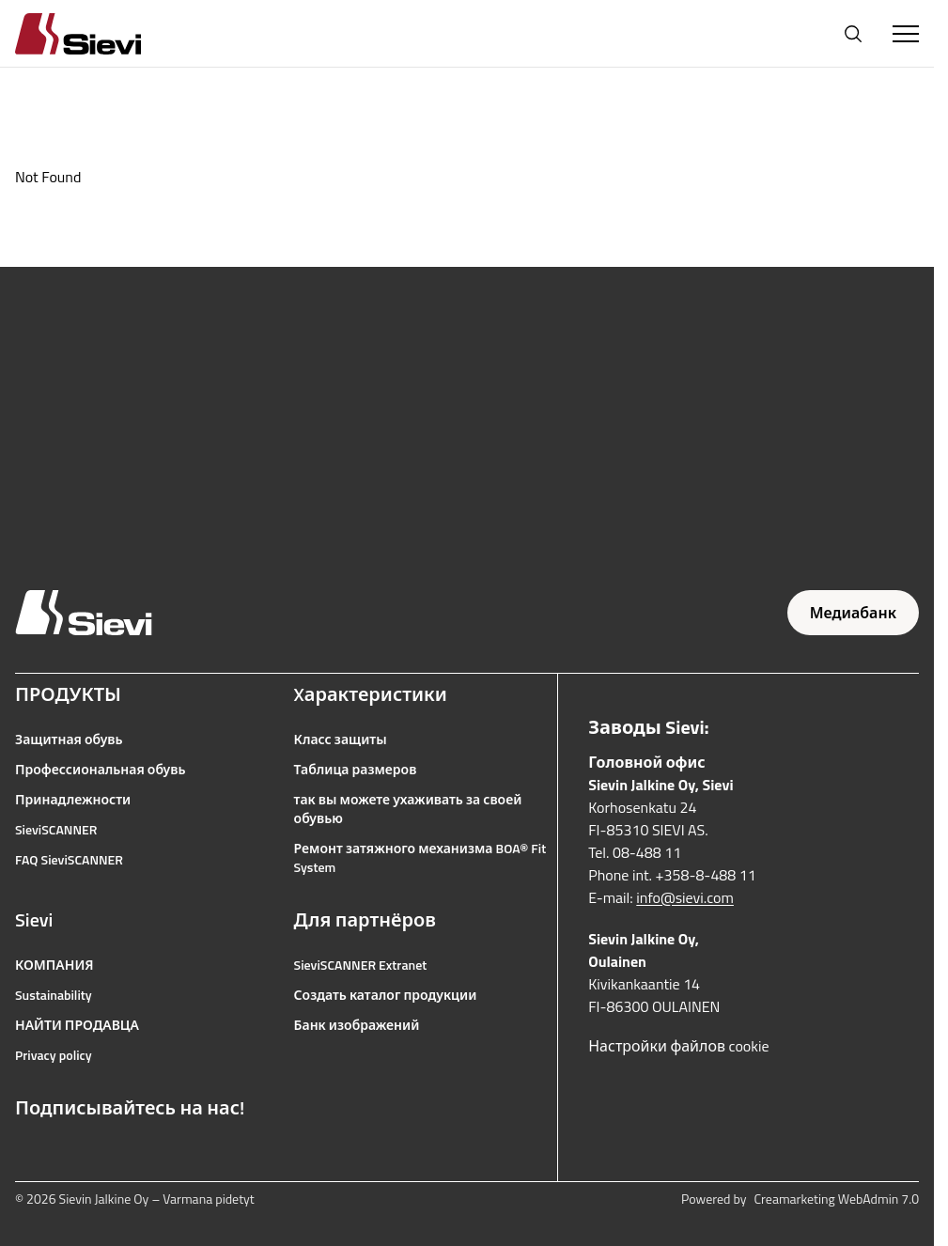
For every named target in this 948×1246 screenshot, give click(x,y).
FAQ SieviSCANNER (69, 859)
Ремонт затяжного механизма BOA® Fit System (420, 858)
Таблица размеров (355, 769)
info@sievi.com (685, 897)
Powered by (800, 1199)
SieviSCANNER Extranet (360, 965)
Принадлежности (73, 799)
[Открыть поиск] (853, 34)
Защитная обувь (69, 739)
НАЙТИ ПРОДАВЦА (77, 1025)
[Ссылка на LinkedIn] (148, 1153)
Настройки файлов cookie (678, 1046)
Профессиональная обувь (100, 769)
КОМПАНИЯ (54, 965)
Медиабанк (853, 612)
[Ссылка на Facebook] (24, 1153)
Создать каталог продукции (385, 995)
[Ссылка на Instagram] (65, 1153)
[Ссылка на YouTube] (107, 1153)
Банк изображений (357, 1025)
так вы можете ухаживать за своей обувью (408, 809)
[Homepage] (100, 33)
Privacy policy (53, 1055)
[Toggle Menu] (905, 34)
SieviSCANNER (56, 829)
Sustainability (53, 995)
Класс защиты (340, 739)
